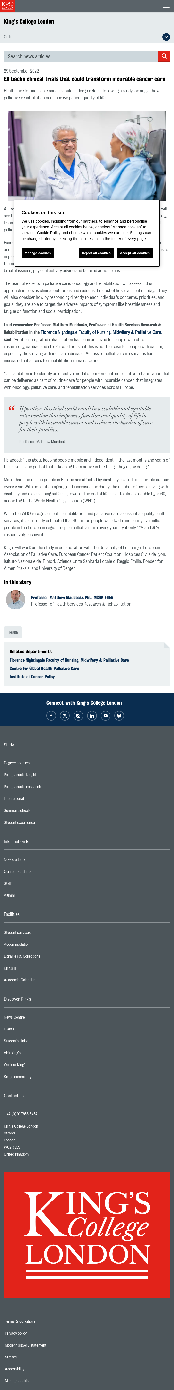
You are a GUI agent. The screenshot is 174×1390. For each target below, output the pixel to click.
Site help (28, 1357)
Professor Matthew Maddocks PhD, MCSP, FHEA (72, 597)
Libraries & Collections (41, 957)
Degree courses (36, 764)
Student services (36, 934)
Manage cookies (34, 1381)
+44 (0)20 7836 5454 (20, 1114)
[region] (87, 233)
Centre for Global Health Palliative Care (44, 668)
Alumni (28, 896)
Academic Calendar (39, 981)
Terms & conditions (37, 1321)
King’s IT (29, 969)
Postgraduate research (42, 788)
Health (13, 632)
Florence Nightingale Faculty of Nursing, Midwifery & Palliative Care (69, 660)
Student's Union (35, 1042)
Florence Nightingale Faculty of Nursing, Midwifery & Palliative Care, (101, 332)
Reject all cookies (96, 253)
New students (34, 861)
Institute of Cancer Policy (32, 676)
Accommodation (36, 946)
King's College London (29, 21)
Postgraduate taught (39, 776)
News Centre (33, 1018)
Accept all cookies (135, 253)
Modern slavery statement (42, 1345)
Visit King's (31, 1054)
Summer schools (36, 812)
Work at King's (34, 1066)
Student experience (39, 824)
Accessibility (31, 1369)
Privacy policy (32, 1333)
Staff (27, 885)
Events (28, 1030)
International (33, 800)
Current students (37, 873)
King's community (37, 1078)
